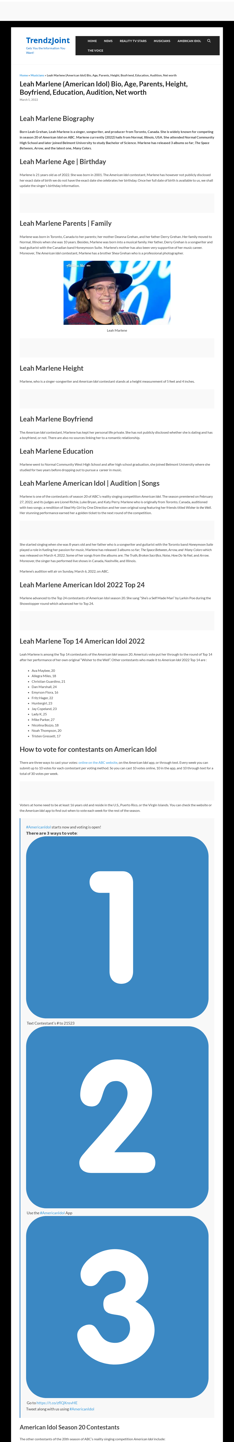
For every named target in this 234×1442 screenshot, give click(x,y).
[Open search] (209, 41)
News (108, 41)
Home (92, 41)
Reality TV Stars (133, 41)
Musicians (162, 41)
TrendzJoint (48, 40)
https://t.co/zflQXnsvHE (57, 1402)
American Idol (189, 41)
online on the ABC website (97, 762)
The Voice (95, 50)
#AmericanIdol (38, 827)
